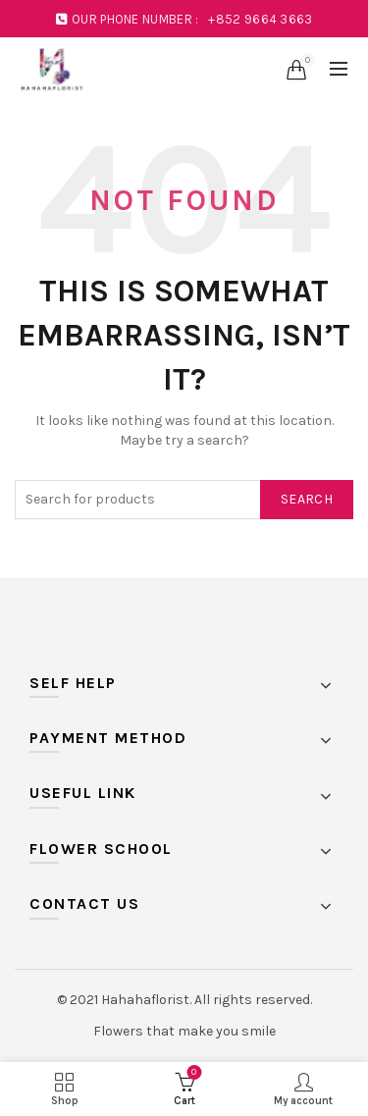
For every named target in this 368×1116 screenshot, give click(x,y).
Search (307, 499)
